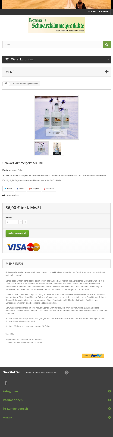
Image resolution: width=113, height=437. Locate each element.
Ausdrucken (13, 195)
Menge (9, 217)
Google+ (34, 188)
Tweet (8, 188)
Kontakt (92, 11)
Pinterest (49, 188)
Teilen (20, 188)
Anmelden (104, 11)
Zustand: (6, 170)
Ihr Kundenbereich (15, 409)
